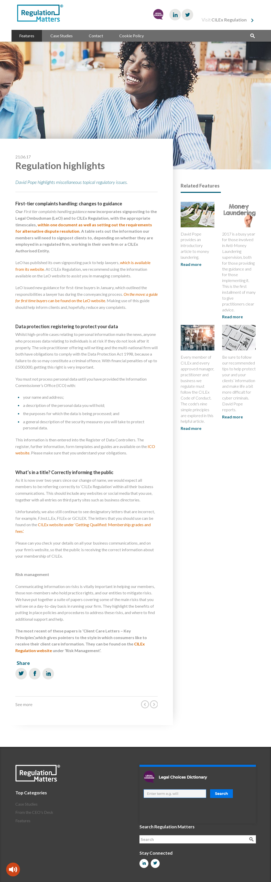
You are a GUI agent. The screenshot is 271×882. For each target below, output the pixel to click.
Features (26, 35)
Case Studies (61, 35)
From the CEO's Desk (34, 812)
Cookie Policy (131, 35)
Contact (96, 35)
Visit (224, 19)
